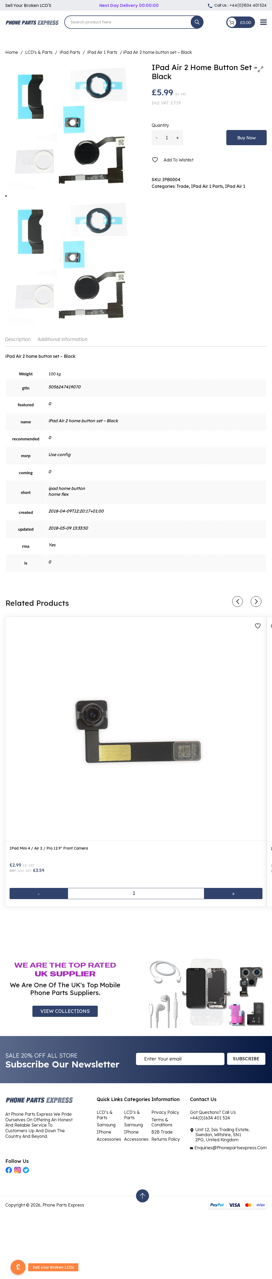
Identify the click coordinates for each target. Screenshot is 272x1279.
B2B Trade (162, 1132)
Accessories (109, 1139)
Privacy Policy (165, 1112)
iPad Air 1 (235, 186)
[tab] (19, 339)
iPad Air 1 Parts (102, 52)
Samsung (106, 1124)
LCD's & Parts (39, 52)
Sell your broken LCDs (53, 1267)
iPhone (104, 1132)
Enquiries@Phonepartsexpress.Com (230, 1147)
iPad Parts (70, 52)
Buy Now (246, 137)
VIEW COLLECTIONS (65, 1011)
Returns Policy (165, 1139)
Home (11, 52)
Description (18, 339)
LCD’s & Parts (105, 1115)
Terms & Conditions (161, 1122)
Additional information (62, 339)
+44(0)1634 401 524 (248, 5)
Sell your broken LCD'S (28, 5)
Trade (182, 186)
